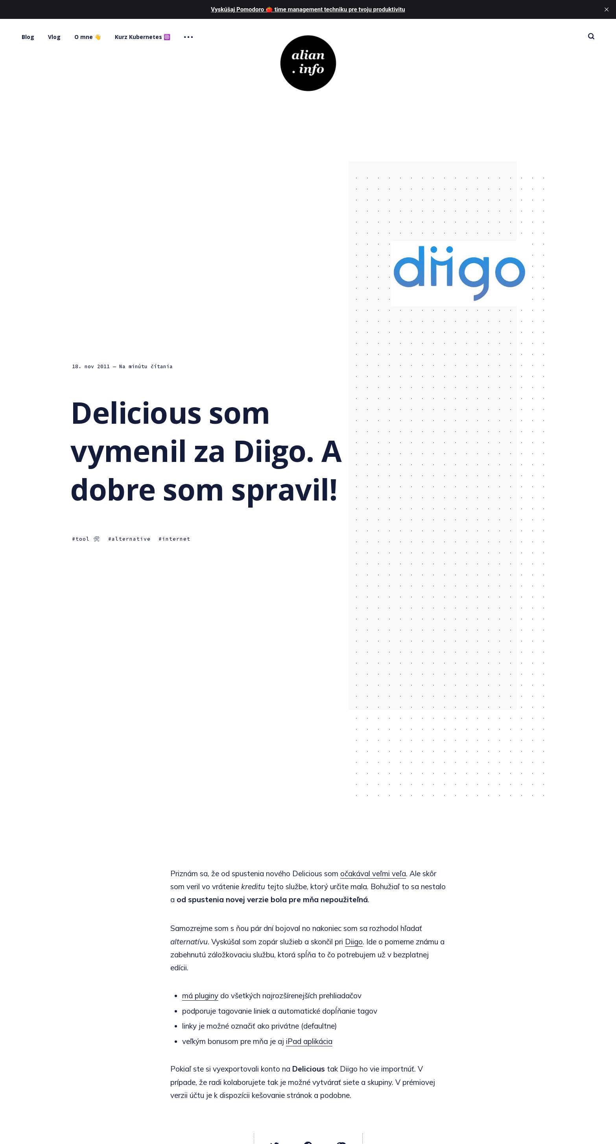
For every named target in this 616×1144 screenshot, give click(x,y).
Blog (28, 37)
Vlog (54, 37)
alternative (131, 539)
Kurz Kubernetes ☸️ (142, 37)
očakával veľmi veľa (373, 873)
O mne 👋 (87, 37)
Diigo (354, 941)
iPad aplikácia (309, 1041)
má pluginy (200, 995)
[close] (606, 9)
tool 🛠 (88, 539)
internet (176, 539)
